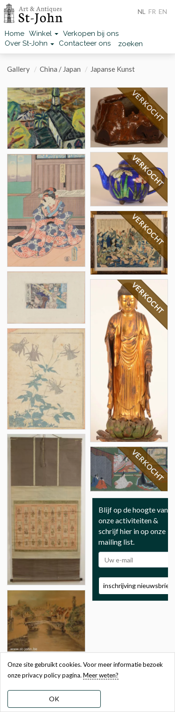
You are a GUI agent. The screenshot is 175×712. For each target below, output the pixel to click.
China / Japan (60, 69)
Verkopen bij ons (91, 33)
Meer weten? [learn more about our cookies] (101, 675)
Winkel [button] (43, 33)
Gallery (18, 69)
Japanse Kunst (113, 69)
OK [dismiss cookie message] (54, 699)
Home (14, 33)
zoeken (130, 44)
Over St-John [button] (29, 43)
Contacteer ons (85, 43)
